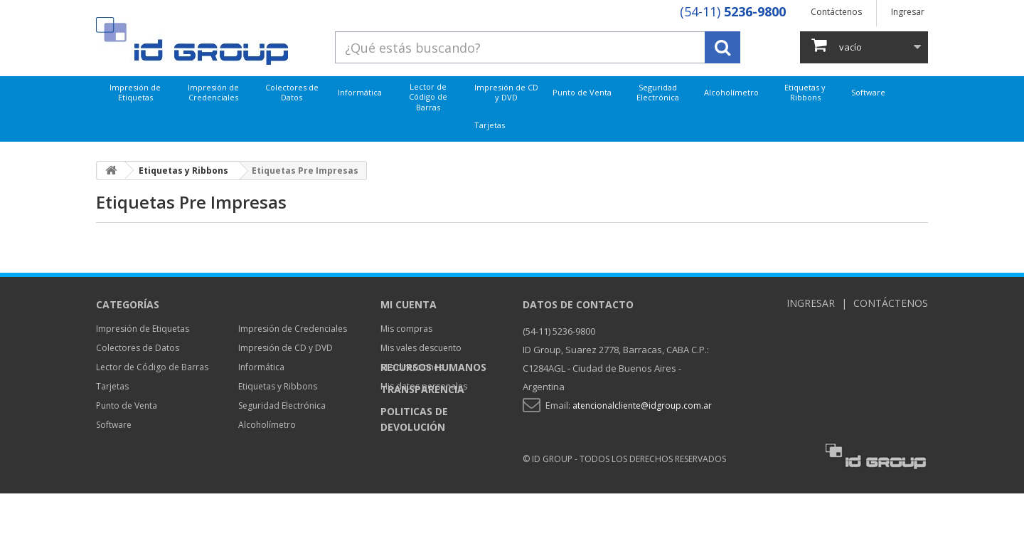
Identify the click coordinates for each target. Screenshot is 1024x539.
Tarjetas (489, 125)
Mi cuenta (408, 304)
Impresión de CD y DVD (506, 92)
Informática (360, 92)
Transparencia (422, 434)
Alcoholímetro (731, 92)
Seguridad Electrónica (657, 92)
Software (868, 92)
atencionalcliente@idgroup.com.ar (642, 405)
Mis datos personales (423, 386)
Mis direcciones (411, 367)
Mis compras (406, 329)
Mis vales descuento (421, 348)
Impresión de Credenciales (213, 92)
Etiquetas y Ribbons (805, 92)
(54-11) (733, 11)
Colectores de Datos (292, 92)
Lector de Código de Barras (428, 96)
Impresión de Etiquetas (135, 92)
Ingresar (907, 12)
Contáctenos (836, 12)
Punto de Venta (582, 92)
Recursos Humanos (433, 412)
